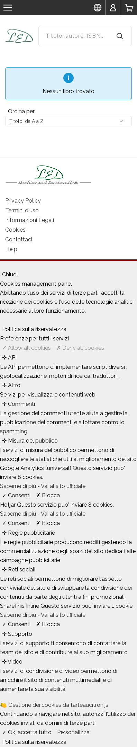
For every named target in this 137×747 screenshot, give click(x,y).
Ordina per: (22, 111)
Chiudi (10, 274)
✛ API (9, 357)
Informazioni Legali (29, 220)
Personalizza (73, 732)
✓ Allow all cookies (26, 348)
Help (11, 249)
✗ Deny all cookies (80, 348)
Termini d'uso (22, 210)
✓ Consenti (16, 495)
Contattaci (18, 239)
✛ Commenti (18, 404)
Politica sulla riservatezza (34, 329)
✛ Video (12, 661)
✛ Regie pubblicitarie (28, 533)
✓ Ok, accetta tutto (27, 732)
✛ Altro (11, 385)
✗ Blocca (48, 495)
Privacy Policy (23, 200)
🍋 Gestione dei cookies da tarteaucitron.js (54, 705)
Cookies (15, 229)
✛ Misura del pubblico (30, 440)
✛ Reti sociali (18, 569)
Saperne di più (18, 486)
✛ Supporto (17, 634)
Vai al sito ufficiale (63, 486)
